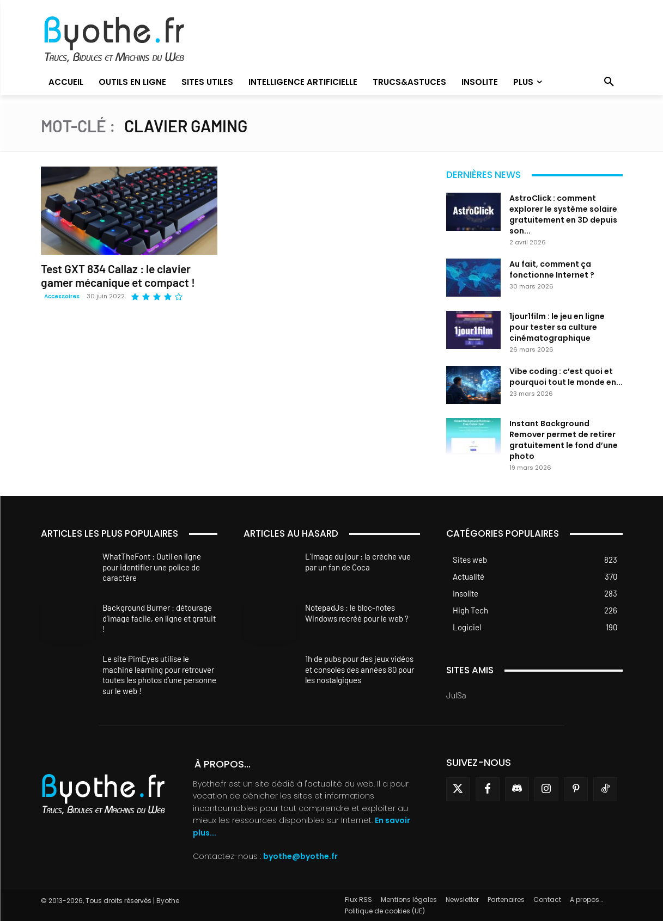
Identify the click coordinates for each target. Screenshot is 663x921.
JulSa (456, 695)
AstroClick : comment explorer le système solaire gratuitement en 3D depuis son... (563, 214)
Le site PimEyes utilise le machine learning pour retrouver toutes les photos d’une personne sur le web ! (159, 675)
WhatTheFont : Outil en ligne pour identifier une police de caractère (151, 566)
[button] (609, 82)
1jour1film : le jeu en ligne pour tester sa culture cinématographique (557, 327)
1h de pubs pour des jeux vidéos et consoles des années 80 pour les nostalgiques (359, 669)
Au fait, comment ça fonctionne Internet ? (551, 269)
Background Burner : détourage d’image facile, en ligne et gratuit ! (159, 618)
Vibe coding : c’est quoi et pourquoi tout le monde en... (566, 377)
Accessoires (62, 296)
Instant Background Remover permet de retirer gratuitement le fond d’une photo (563, 440)
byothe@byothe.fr (300, 856)
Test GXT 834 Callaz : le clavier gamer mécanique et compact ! (118, 275)
